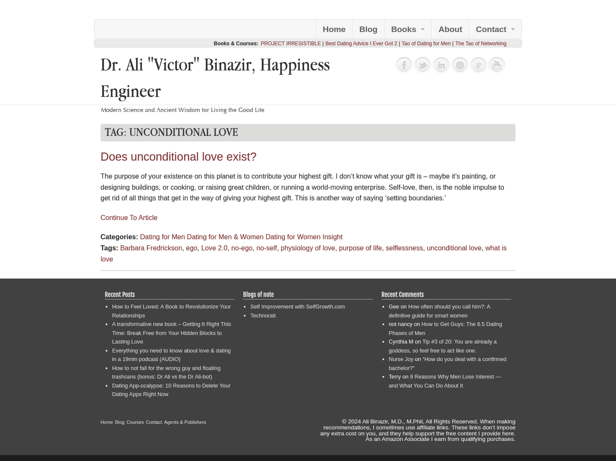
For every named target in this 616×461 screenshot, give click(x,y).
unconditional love (454, 248)
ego (192, 248)
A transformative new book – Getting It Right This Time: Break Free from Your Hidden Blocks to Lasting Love (171, 333)
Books (404, 29)
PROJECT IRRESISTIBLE (291, 44)
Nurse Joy (401, 359)
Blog (368, 29)
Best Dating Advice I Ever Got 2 (361, 44)
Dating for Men (162, 237)
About (450, 29)
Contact (491, 29)
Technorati (262, 315)
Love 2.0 (214, 248)
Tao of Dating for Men (426, 44)
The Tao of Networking (480, 44)
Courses (135, 422)
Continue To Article (129, 217)
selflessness (404, 248)
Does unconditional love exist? (179, 156)
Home (334, 29)
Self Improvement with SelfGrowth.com (297, 306)
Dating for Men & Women (225, 237)
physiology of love (308, 248)
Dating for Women (293, 237)
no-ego (242, 248)
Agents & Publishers (185, 422)
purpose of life (360, 248)
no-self (266, 248)
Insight (333, 237)
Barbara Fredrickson (151, 248)
